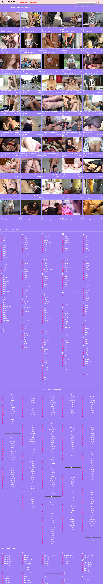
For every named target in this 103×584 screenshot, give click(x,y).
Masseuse (66, 199)
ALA (84, 27)
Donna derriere (27, 566)
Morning (66, 224)
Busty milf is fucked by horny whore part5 (50, 153)
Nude (65, 243)
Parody (66, 280)
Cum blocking (27, 539)
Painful (66, 271)
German (44, 73)
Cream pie (26, 537)
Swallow (86, 255)
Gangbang (46, 237)
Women (86, 332)
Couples (27, 31)
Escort (25, 300)
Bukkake (5, 285)
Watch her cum (87, 521)
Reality (66, 316)
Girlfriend (46, 245)
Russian (66, 330)
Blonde (85, 31)
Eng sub (26, 576)
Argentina (5, 216)
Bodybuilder (53, 52)
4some (4, 199)
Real (65, 314)
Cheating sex (27, 520)
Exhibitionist (72, 115)
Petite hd (66, 522)
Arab (47, 177)
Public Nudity (67, 305)
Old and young (67, 258)
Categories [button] (25, 2)
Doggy (25, 278)
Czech (25, 255)
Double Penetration (28, 284)
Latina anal (46, 553)
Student (86, 251)
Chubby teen (27, 530)
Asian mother (7, 541)
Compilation (25, 52)
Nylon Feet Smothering (87, 132)
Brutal (4, 283)
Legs (45, 336)
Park (65, 278)
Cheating (26, 213)
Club (25, 224)
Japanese (46, 308)
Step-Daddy (26, 260)
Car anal (26, 516)
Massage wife (47, 567)
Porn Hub (100, 176)
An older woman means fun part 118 (49, 90)
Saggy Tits (87, 195)
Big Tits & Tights (24, 111)
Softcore (72, 31)
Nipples (66, 241)
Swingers (87, 259)
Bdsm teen (6, 571)
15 (84, 6)
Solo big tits (66, 569)
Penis (65, 288)
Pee (65, 284)
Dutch (25, 287)
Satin (86, 197)
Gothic (45, 253)
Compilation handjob (29, 533)
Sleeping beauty (67, 561)
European (48, 31)
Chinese (25, 215)
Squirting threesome (68, 573)
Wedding (87, 324)
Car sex (25, 199)
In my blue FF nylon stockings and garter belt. (51, 174)
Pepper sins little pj (68, 516)
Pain (65, 269)
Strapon (86, 248)
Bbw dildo (6, 566)
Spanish (86, 234)
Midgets (66, 209)
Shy (86, 213)
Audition (5, 228)
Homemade (46, 283)
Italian (45, 303)
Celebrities (26, 207)
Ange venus (7, 533)
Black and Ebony (7, 265)
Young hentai (87, 542)
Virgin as (86, 516)
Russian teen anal (68, 544)
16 (85, 6)
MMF (65, 217)
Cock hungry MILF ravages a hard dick (8, 90)
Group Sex (46, 260)
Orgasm (66, 260)
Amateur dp (7, 516)
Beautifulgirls (4, 73)
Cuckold (25, 242)
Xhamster (17, 29)
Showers (87, 211)
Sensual (86, 203)
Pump (65, 307)
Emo (25, 296)
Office (65, 254)
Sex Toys (87, 205)
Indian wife (46, 522)
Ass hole (24, 177)
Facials (32, 31)
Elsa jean (26, 573)
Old (65, 256)
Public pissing (67, 533)
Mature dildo (47, 575)
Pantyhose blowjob (68, 514)
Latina (45, 334)
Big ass (68, 52)
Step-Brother (6, 279)
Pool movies (67, 528)
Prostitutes (33, 94)
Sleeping (87, 222)
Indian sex (46, 518)
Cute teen (26, 555)
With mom (86, 533)
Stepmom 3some (68, 575)
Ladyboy (46, 328)
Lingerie (66, 31)
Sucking (86, 253)
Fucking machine (48, 228)
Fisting (45, 215)
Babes (3, 52)
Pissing (66, 294)
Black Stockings (73, 94)
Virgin (86, 311)
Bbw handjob (7, 568)
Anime (4, 212)
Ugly (86, 298)
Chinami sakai (27, 522)
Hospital (46, 285)
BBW (23, 73)
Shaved (86, 207)
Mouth (65, 228)
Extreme (25, 306)
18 (87, 6)
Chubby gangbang (28, 526)
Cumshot (86, 52)
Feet (29, 73)
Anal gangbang (7, 530)
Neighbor (66, 239)
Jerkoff (45, 312)
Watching (87, 318)
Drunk (25, 285)
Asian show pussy (8, 545)
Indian (45, 298)
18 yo (4, 195)
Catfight (25, 205)
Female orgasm (27, 582)
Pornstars (66, 298)
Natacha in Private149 (66, 69)
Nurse (65, 247)
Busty (7, 177)
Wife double (86, 529)
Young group (87, 540)
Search (98, 2)
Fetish (52, 31)
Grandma (29, 52)
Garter (11, 177)
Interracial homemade (49, 526)
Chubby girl (26, 528)
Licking (45, 340)
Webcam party (87, 525)
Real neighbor (67, 539)
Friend (45, 226)
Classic (25, 219)
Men (65, 205)
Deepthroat (26, 270)
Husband (46, 293)
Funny (45, 230)
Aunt (4, 229)
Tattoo (86, 266)
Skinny (86, 217)
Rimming (66, 322)
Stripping (87, 250)
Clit (24, 221)
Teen (86, 272)
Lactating (46, 326)
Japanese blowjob (48, 541)
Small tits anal (67, 565)
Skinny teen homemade (69, 559)
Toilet (86, 282)
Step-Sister (87, 215)
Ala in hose (85, 69)
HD (64, 31)
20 (89, 6)
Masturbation (86, 94)
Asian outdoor (7, 543)
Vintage (86, 309)
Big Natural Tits (87, 73)
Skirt (86, 219)
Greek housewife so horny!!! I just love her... (92, 48)
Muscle (66, 230)
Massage (66, 197)
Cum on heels (27, 545)
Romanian (66, 326)
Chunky (25, 217)
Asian (4, 218)
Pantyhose (66, 276)
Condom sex (26, 232)
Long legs (46, 562)
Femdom (46, 203)
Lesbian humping (48, 556)
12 (81, 6)
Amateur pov (7, 518)
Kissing (45, 317)
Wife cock (86, 527)
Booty (4, 273)
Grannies (32, 52)
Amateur (3, 31)
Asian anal (6, 537)
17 (86, 6)
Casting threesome (28, 518)
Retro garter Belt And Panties (89, 153)
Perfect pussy (67, 518)
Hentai (45, 275)
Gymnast (46, 262)
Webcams (31, 115)
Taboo (86, 264)
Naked (65, 235)
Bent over (6, 577)
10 (78, 6)
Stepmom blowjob (68, 576)
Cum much (26, 543)
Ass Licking (5, 226)
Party (65, 282)
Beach (4, 248)
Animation (5, 210)
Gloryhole (46, 251)
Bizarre (5, 264)
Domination (26, 282)
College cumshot (28, 532)
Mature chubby (47, 573)
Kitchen (45, 319)
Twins (86, 293)
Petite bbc (66, 520)
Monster (66, 222)
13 (82, 6)
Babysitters (5, 236)
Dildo (25, 274)
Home (20, 2)
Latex (45, 330)
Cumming (26, 248)
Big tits (71, 52)
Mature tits (46, 579)
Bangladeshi (6, 240)
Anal (4, 208)
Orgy (65, 262)
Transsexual (87, 287)
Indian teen (46, 520)
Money (65, 221)
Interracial (46, 301)
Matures (53, 94)
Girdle (43, 69)
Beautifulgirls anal (8, 573)
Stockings (87, 246)
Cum (25, 244)
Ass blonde (6, 547)
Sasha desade (67, 549)
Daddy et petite (27, 564)
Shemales (87, 209)
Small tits (87, 224)
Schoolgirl (87, 199)
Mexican (66, 207)
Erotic (25, 298)
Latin (45, 332)
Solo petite (66, 571)
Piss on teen (67, 524)
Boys (4, 275)
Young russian (87, 548)
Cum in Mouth (71, 73)
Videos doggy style (88, 514)
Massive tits (47, 569)
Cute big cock (27, 551)
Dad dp (26, 562)
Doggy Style (90, 52)
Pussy (65, 309)
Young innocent (87, 546)
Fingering (46, 211)
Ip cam (45, 528)
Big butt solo (7, 579)
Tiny (86, 276)
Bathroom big (7, 560)
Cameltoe (26, 197)
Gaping (9, 52)
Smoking (87, 226)
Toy (85, 285)
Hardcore (46, 271)
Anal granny (7, 524)
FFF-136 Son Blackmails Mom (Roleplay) (50, 132)
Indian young (47, 524)
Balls (4, 238)
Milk (65, 213)
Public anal (66, 530)
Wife (86, 330)
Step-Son (87, 232)
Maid (65, 195)
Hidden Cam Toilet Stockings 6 (27, 132)
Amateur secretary (8, 520)
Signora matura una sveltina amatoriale (9, 27)
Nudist (65, 245)
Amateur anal (7, 514)
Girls (45, 247)
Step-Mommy (67, 219)
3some (4, 197)
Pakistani (66, 272)
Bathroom (5, 242)
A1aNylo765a (65, 27)
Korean (45, 321)
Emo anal (26, 575)
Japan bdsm (47, 535)
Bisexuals (5, 262)
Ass (44, 52)
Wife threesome (87, 531)
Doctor (25, 276)
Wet (86, 326)
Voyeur (86, 313)
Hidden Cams (47, 277)
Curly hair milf (27, 549)
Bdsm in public (7, 569)
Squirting (87, 244)
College (25, 228)
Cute (25, 253)
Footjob (52, 115)
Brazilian (5, 277)
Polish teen (66, 526)
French (45, 224)
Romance (66, 324)
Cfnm (68, 73)
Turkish (86, 289)
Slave (86, 221)
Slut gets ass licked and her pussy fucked (50, 48)
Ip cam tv (46, 530)
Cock (25, 226)
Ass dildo (6, 549)
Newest (35, 2)
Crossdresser (27, 240)
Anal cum (6, 526)
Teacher (86, 268)
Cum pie (26, 547)
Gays (45, 241)
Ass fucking (6, 222)
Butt (4, 291)
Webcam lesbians (88, 523)
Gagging (46, 235)
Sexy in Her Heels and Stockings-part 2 (50, 111)
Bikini (4, 260)
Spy (86, 242)
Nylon (70, 31)
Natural (66, 237)
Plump (65, 296)
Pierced (66, 292)
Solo (86, 230)
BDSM (4, 246)
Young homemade (88, 544)
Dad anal (26, 560)
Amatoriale (7, 31)
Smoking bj (66, 567)
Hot (45, 287)
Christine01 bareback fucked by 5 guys (29, 174)
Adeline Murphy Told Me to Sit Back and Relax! (71, 90)
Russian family (67, 542)
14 (83, 6)
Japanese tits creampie (49, 537)
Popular (30, 2)
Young (86, 339)
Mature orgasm (47, 577)
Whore (86, 328)
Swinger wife (67, 578)
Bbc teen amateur (8, 562)
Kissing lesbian (47, 548)
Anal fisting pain (8, 528)
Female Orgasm (47, 201)
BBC (89, 115)
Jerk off (46, 542)
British (44, 94)
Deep (9, 177)
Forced (45, 222)
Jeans (45, 310)
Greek (45, 258)
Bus (4, 287)
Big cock (5, 256)
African (5, 204)
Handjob (46, 269)
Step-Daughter (27, 266)
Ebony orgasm (27, 571)
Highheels (24, 94)
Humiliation (46, 291)
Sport (86, 240)
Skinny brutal (67, 551)
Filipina (45, 209)
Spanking (87, 236)
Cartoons (26, 201)
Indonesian (46, 300)
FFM (45, 207)
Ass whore (6, 555)
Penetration (67, 286)
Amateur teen (7, 522)
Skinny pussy (67, 555)
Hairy (45, 267)
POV (30, 94)
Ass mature (7, 553)
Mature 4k (46, 571)
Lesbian (46, 338)
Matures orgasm (48, 583)
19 (88, 6)
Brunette (6, 52)
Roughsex (66, 328)
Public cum (66, 532)
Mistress (66, 215)
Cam (25, 195)
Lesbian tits (46, 560)
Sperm (86, 238)
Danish (25, 264)
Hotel (45, 289)
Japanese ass (47, 539)
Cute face (26, 553)
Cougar (47, 94)
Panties (66, 274)
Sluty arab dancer (68, 563)
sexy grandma (24, 48)
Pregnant (66, 301)
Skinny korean (67, 553)
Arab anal (6, 535)
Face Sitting (46, 195)
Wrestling (87, 334)
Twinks (86, 291)
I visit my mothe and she (49, 514)
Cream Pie (95, 115)
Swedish (87, 257)
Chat (25, 211)
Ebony (25, 293)
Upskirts (86, 302)
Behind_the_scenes (8, 575)
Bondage (30, 177)
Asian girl (6, 539)
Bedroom (5, 252)
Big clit (5, 581)
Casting (25, 203)
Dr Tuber (17, 92)
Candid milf (26, 514)
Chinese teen (27, 524)
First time (46, 213)
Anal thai (6, 532)
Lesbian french (47, 555)
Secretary (87, 201)
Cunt (30, 31)
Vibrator (86, 307)
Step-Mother (67, 226)
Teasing (86, 270)
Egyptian (26, 294)
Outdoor (66, 264)
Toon (86, 284)
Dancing (25, 262)
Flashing (46, 217)
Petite (65, 290)
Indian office (47, 516)
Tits (28, 115)
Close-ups (26, 222)
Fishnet (85, 177)
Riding (65, 320)
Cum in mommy (27, 541)
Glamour (46, 249)
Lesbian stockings (48, 558)
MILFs (11, 31)
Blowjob (24, 31)
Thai (86, 274)
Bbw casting (7, 564)
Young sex (86, 549)
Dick (25, 272)
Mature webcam (48, 581)
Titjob (86, 278)
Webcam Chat (88, 320)
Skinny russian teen (68, 557)
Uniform (86, 300)
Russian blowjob (68, 541)
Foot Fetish (49, 115)
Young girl (86, 538)
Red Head (66, 318)
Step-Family (46, 199)
